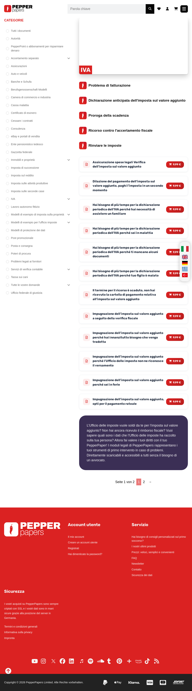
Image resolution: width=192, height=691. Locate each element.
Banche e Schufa (21, 81)
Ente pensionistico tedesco (27, 144)
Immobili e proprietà (22, 159)
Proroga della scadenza (104, 115)
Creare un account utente (83, 542)
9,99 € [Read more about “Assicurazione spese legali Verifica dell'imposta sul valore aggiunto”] (177, 164)
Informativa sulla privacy (18, 632)
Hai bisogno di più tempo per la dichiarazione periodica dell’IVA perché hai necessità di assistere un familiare (127, 210)
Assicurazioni (19, 66)
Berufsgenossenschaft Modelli (29, 89)
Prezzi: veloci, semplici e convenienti (153, 552)
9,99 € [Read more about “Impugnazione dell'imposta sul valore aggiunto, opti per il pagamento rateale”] (177, 418)
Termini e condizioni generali (20, 626)
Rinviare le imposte (100, 145)
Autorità (15, 38)
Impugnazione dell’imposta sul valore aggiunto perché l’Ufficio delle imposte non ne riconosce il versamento (127, 376)
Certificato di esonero (23, 112)
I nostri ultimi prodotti (144, 546)
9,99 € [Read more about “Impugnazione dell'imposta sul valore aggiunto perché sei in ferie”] (177, 398)
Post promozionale (22, 237)
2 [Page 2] (144, 499)
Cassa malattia (20, 105)
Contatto (137, 569)
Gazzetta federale (21, 152)
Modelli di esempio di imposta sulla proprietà (37, 214)
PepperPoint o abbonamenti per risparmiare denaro (37, 48)
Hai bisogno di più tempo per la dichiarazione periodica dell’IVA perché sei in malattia (126, 235)
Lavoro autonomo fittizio (25, 206)
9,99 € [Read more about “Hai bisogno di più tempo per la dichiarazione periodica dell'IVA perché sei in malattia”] (177, 235)
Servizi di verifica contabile (27, 269)
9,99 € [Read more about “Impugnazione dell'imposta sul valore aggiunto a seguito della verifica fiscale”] (177, 330)
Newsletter (138, 563)
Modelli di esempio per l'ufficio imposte (34, 222)
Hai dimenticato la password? (85, 554)
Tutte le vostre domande (25, 284)
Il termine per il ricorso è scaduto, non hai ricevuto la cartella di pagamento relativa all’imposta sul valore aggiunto (126, 308)
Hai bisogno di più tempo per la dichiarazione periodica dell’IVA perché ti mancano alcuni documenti (125, 259)
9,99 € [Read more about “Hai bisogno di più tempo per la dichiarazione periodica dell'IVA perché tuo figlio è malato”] (177, 283)
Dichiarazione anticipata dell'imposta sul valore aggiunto (132, 100)
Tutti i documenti (21, 30)
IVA (13, 198)
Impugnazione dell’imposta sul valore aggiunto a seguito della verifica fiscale (124, 330)
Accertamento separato (25, 58)
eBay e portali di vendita (25, 136)
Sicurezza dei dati (142, 575)
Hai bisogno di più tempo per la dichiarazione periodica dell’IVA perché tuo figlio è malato (127, 283)
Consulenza (18, 128)
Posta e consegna (21, 245)
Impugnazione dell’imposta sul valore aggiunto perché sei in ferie (122, 398)
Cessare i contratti (22, 120)
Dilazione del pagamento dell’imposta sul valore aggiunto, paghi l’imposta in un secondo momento (125, 186)
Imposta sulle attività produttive (29, 183)
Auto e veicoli (19, 73)
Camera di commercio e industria (30, 97)
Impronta (9, 638)
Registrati (73, 548)
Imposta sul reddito (22, 175)
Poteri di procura (21, 253)
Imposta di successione (25, 167)
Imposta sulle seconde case (27, 191)
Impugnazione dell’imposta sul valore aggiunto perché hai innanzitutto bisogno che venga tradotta (126, 352)
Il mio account (76, 536)
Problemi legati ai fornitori (26, 261)
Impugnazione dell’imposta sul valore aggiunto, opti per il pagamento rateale (124, 418)
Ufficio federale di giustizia (26, 292)
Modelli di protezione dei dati (28, 230)
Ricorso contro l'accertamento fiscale (115, 130)
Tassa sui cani (19, 277)
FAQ (134, 558)
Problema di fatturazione (104, 85)
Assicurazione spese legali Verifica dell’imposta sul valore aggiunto (120, 164)
